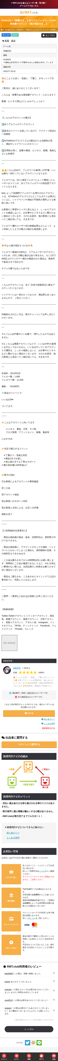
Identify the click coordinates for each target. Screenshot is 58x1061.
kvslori (7, 982)
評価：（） (29, 672)
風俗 (13, 40)
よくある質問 (49, 724)
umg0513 (8, 1000)
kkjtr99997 (9, 974)
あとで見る (50, 35)
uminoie (8, 989)
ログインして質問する (29, 744)
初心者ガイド (49, 719)
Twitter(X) (7, 51)
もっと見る (29, 1029)
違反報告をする (48, 728)
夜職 (7, 40)
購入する (29, 713)
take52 (17, 668)
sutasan (8, 1008)
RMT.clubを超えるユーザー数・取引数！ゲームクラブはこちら (29, 4)
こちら (42, 871)
